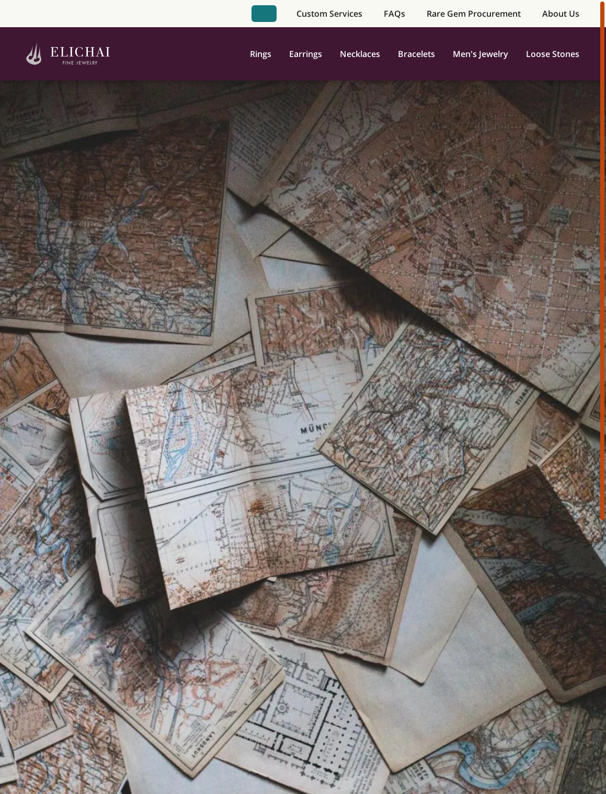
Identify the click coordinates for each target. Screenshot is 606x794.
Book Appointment (264, 13)
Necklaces (360, 54)
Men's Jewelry (480, 54)
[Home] (68, 54)
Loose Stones (552, 54)
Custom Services (329, 13)
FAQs (394, 13)
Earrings (305, 54)
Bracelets (416, 54)
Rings (260, 54)
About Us (560, 13)
